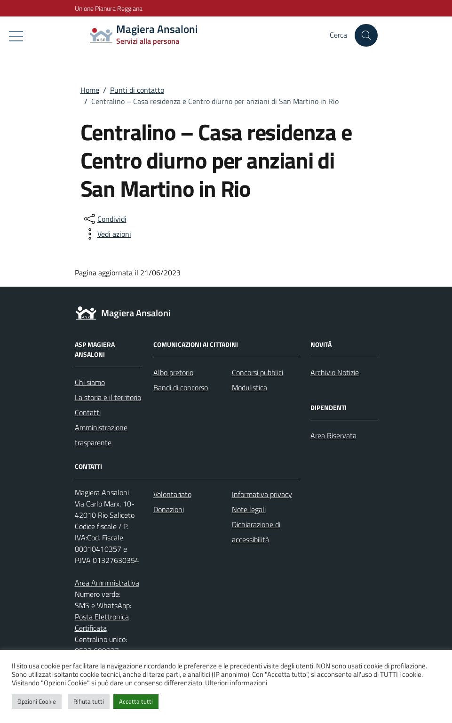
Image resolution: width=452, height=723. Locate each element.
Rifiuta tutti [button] (88, 701)
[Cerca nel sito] (366, 35)
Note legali (249, 509)
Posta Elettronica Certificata (102, 622)
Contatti (88, 412)
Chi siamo (90, 382)
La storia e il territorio (108, 397)
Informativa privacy (262, 494)
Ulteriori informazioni (236, 682)
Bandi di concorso (180, 387)
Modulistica (249, 387)
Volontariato (172, 494)
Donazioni (168, 509)
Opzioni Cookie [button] (36, 701)
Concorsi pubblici (257, 372)
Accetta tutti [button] (136, 701)
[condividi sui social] (104, 218)
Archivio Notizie (334, 372)
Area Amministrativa (107, 582)
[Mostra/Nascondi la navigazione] (16, 36)
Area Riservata (333, 435)
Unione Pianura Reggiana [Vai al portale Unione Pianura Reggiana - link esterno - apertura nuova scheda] (109, 8)
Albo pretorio (173, 372)
